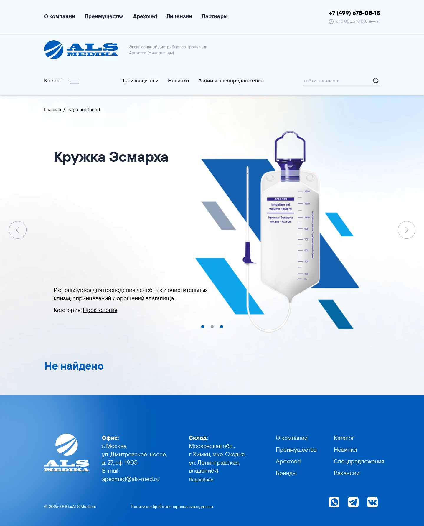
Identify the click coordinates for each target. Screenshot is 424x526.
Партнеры (214, 16)
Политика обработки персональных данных (172, 506)
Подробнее (201, 479)
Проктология (100, 309)
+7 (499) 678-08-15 (354, 12)
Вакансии (346, 473)
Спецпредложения (359, 461)
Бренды (286, 473)
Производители (140, 80)
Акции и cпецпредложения (230, 80)
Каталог (62, 81)
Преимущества (104, 16)
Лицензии (179, 16)
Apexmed (145, 16)
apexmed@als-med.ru (130, 478)
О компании (59, 16)
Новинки (178, 80)
